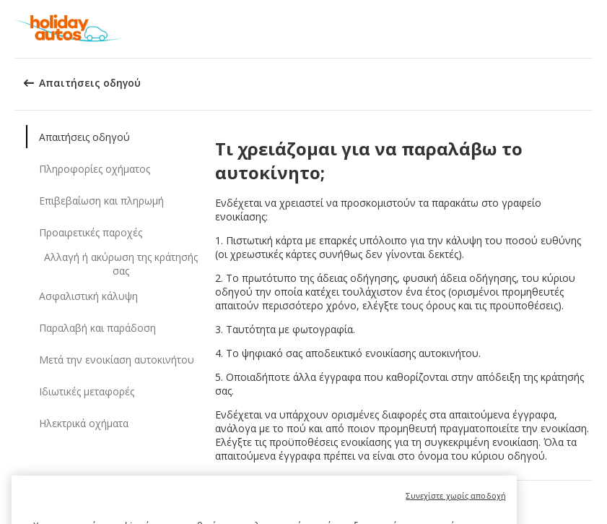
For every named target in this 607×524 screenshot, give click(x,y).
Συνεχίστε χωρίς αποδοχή (456, 502)
